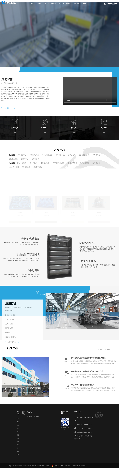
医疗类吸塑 (26, 167)
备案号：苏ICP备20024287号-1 (41, 466)
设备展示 (76, 3)
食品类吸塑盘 (72, 163)
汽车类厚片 (96, 155)
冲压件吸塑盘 (21, 163)
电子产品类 (33, 163)
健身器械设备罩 (84, 155)
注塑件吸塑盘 (37, 167)
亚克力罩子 (24, 159)
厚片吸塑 (12, 155)
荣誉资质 (69, 3)
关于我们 (38, 3)
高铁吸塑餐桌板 (47, 155)
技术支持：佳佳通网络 (79, 466)
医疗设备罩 (35, 159)
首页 (32, 3)
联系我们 (84, 3)
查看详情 (20, 48)
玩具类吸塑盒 (84, 163)
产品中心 (46, 3)
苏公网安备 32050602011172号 (62, 466)
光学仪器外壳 (60, 155)
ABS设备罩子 (21, 155)
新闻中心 (54, 3)
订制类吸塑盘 (44, 163)
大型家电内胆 (34, 155)
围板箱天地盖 (13, 159)
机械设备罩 (71, 155)
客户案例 (61, 3)
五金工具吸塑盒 (14, 167)
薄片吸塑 (12, 163)
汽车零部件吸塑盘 (59, 163)
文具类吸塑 (96, 163)
